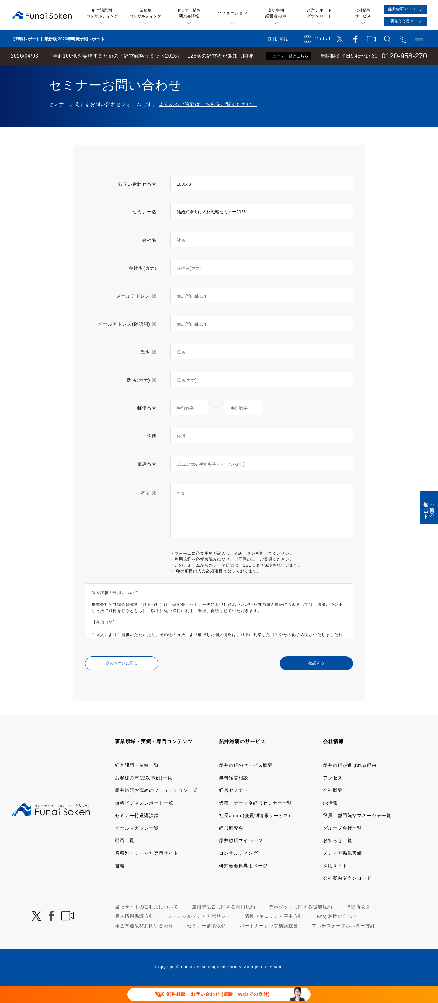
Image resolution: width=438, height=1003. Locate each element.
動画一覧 (124, 857)
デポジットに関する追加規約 (300, 923)
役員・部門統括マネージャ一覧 (357, 832)
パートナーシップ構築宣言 (269, 942)
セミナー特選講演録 (137, 832)
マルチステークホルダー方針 (343, 942)
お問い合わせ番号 (137, 201)
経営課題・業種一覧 (137, 782)
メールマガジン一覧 (137, 844)
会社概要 (332, 807)
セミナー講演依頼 (206, 942)
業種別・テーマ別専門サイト (146, 870)
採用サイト (335, 882)
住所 (152, 453)
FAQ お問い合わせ (337, 933)
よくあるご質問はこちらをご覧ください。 (208, 121)
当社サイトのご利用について (146, 923)
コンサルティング (238, 870)
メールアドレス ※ (136, 313)
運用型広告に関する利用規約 (223, 923)
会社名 (149, 257)
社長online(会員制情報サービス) (254, 832)
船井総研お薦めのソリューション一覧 (156, 807)
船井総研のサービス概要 (246, 782)
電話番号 (147, 481)
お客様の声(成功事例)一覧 (143, 794)
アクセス (332, 794)
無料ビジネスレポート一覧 (144, 820)
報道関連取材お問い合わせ (144, 942)
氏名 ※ (149, 369)
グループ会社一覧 (342, 844)
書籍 (120, 882)
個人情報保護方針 (134, 933)
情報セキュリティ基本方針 (274, 933)
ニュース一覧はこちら (288, 56)
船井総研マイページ (241, 857)
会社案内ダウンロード (347, 895)
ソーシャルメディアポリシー (199, 933)
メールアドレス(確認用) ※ (127, 341)
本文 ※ (149, 509)
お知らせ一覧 (337, 857)
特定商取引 (358, 923)
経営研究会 (231, 844)
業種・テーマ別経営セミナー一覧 (255, 820)
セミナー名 (144, 228)
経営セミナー (233, 807)
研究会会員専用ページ (243, 882)
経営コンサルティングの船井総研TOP (45, 70)
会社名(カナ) (143, 285)
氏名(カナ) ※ (142, 397)
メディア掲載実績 (342, 870)
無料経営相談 (233, 794)
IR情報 (330, 820)
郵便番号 (147, 425)
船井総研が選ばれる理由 (350, 782)
